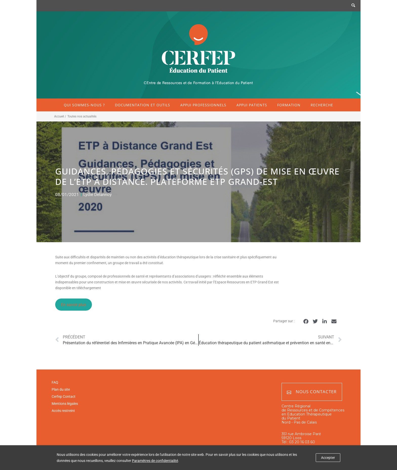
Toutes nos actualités (81, 116)
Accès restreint (63, 411)
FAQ (55, 382)
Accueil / (60, 116)
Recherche (322, 105)
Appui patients (251, 105)
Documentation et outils (142, 105)
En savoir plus (73, 304)
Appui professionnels (203, 105)
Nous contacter (312, 392)
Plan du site (61, 389)
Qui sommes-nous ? (84, 105)
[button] (305, 321)
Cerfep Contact (63, 396)
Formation (289, 105)
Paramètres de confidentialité (155, 461)
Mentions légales (65, 404)
